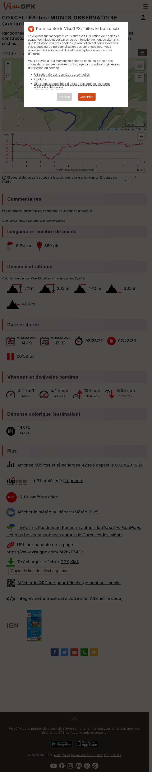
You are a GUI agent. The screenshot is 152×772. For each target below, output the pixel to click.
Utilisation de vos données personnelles (62, 74)
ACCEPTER (86, 97)
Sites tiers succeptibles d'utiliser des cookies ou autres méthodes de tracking (72, 85)
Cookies (40, 79)
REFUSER (64, 97)
